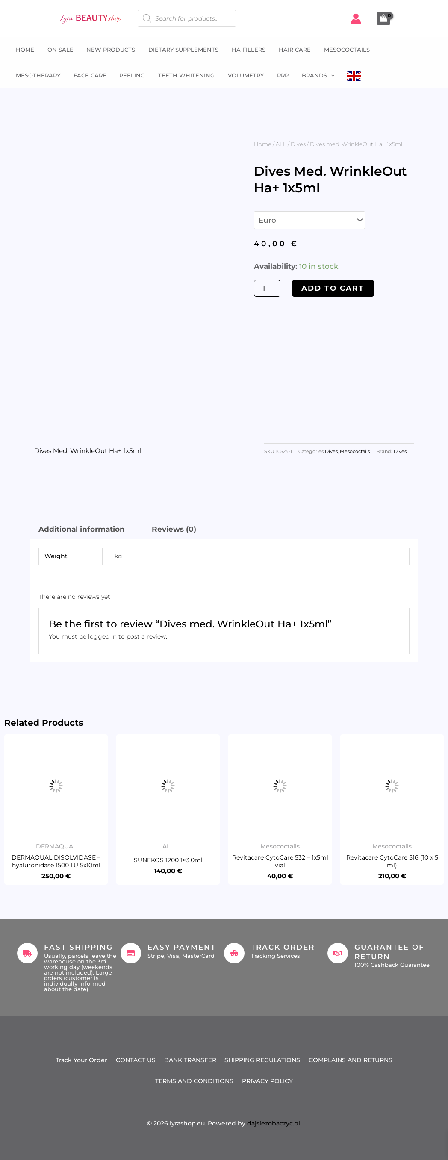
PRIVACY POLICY (267, 1081)
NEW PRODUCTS (109, 49)
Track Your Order (81, 1060)
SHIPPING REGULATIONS (263, 1060)
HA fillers (246, 49)
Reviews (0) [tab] (174, 529)
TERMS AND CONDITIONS (194, 1081)
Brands (315, 75)
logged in (102, 636)
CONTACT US (136, 1060)
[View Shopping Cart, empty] (383, 18)
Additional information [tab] (81, 529)
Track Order (283, 947)
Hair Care (292, 49)
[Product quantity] (267, 288)
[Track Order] (234, 953)
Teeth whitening (184, 75)
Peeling (131, 75)
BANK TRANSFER (190, 1060)
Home (24, 49)
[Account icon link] (356, 18)
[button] (328, 75)
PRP (280, 75)
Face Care (88, 75)
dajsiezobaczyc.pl (273, 1123)
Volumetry (244, 75)
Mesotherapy (37, 75)
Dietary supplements (182, 49)
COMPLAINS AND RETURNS (351, 1060)
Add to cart (332, 288)
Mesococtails (344, 49)
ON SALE (59, 49)
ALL (281, 144)
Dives (298, 144)
